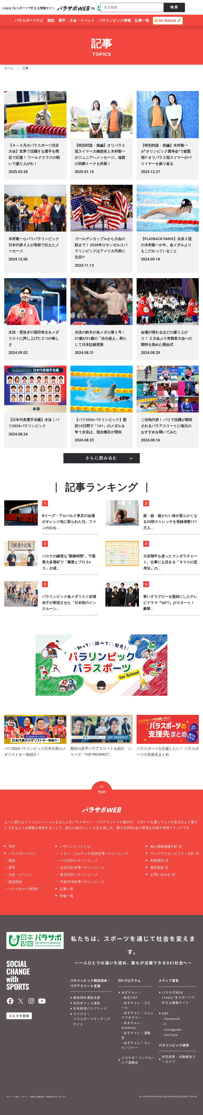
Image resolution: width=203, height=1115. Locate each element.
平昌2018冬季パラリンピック (82, 882)
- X (164, 1024)
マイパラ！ (81, 1014)
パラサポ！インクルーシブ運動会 (138, 1060)
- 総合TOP (129, 997)
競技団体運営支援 (86, 997)
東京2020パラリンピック (79, 875)
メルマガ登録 (19, 1015)
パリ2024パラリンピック (79, 861)
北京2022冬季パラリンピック (82, 868)
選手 (11, 868)
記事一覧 (66, 889)
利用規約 (157, 861)
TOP (11, 846)
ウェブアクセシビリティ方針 (172, 854)
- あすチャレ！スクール (136, 1005)
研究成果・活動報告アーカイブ (179, 1059)
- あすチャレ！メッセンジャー (136, 1045)
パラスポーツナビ (22, 854)
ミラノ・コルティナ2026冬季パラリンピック (94, 854)
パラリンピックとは (75, 846)
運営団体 (157, 868)
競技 (11, 861)
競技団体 (15, 882)
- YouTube (170, 1034)
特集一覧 (66, 896)
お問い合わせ (160, 875)
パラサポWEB (172, 992)
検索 (174, 7)
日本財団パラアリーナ (90, 1008)
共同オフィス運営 (86, 1003)
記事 (25, 68)
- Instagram (172, 1029)
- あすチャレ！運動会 (136, 1035)
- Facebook (171, 1018)
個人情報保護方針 (163, 846)
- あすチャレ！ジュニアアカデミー (137, 1015)
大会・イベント (20, 875)
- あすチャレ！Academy (132, 1025)
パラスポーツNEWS (23, 889)
